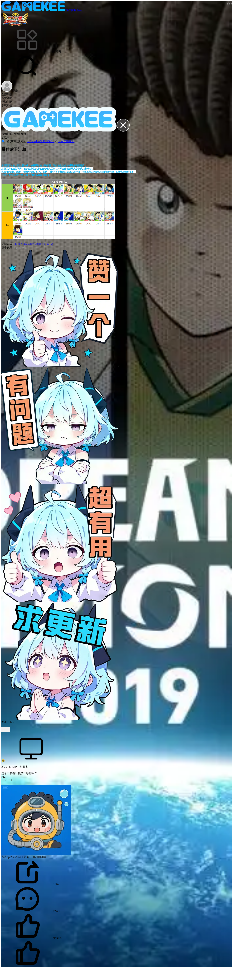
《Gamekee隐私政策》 (40, 141)
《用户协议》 (66, 141)
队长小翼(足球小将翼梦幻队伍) (33, 244)
